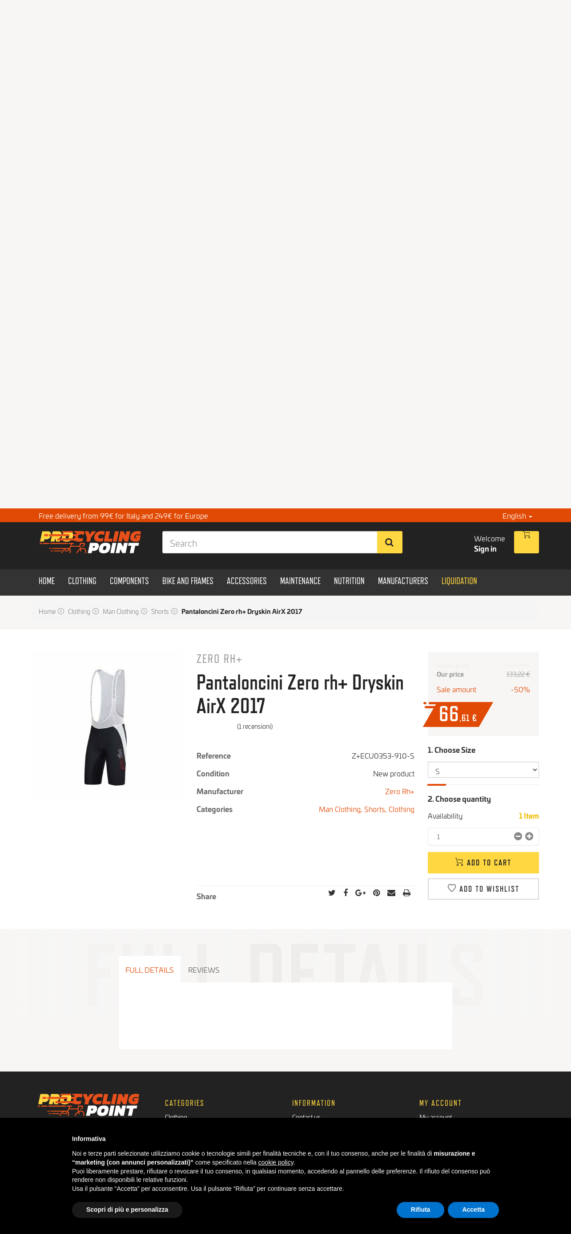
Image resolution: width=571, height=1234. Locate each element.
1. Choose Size (452, 749)
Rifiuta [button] (420, 1209)
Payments (306, 1094)
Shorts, (376, 808)
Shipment (305, 1103)
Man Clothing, (341, 808)
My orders (433, 1085)
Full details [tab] (149, 969)
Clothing (401, 808)
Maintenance (182, 1112)
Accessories (181, 1103)
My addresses (438, 1094)
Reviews (204, 969)
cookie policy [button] (276, 1162)
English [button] (517, 515)
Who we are (308, 1085)
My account (435, 1076)
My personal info (442, 1103)
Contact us (306, 1076)
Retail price (453, 665)
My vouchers (437, 1112)
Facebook (57, 1115)
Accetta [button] (473, 1209)
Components (182, 1085)
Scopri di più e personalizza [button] (127, 1209)
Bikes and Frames (189, 1094)
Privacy (302, 1112)
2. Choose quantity (459, 798)
